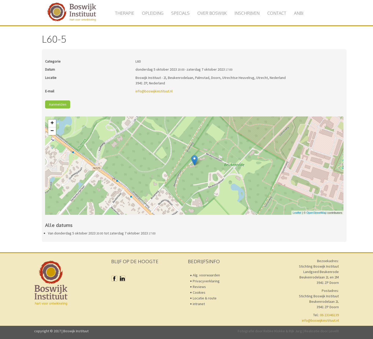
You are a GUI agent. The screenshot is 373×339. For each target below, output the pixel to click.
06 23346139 (329, 315)
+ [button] (52, 123)
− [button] (52, 131)
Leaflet (297, 212)
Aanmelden (57, 104)
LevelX (334, 331)
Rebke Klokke (274, 331)
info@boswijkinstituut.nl (154, 91)
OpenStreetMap (316, 212)
